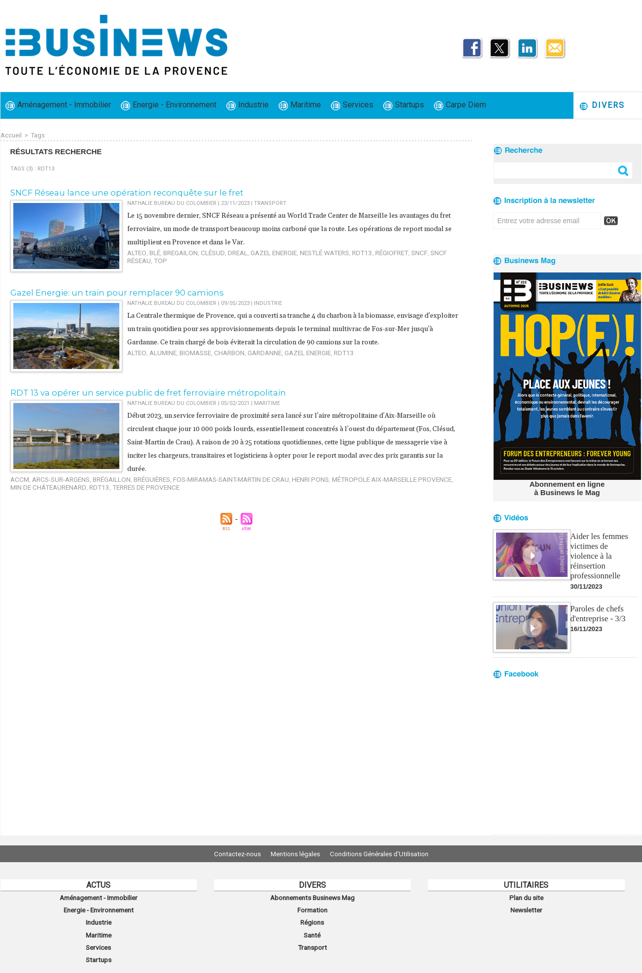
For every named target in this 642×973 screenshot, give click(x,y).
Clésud (201, 251)
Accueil (10, 135)
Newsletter (526, 907)
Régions (312, 918)
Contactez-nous (230, 854)
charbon (215, 364)
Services (352, 105)
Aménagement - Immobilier (58, 105)
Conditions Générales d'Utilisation (386, 854)
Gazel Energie (254, 251)
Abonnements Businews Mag (312, 896)
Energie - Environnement (168, 105)
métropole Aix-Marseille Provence (340, 476)
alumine (158, 364)
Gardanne (245, 364)
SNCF (379, 251)
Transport (312, 940)
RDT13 (330, 251)
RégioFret (356, 251)
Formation (312, 907)
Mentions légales (295, 854)
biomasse (186, 364)
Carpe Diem (460, 105)
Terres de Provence (59, 483)
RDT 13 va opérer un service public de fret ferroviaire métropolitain (135, 391)
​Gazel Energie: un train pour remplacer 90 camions (105, 291)
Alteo (135, 251)
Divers (602, 106)
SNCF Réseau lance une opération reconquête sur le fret (117, 192)
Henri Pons (270, 476)
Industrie (247, 105)
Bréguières (132, 476)
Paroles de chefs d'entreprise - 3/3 (597, 600)
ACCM (18, 476)
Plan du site (526, 896)
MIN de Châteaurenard (427, 476)
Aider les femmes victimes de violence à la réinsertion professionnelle (603, 549)
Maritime (300, 105)
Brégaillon (96, 476)
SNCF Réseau (407, 251)
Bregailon (173, 251)
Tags (37, 135)
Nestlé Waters (298, 251)
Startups (403, 105)
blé (150, 251)
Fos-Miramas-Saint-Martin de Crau (201, 476)
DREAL (222, 251)
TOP (433, 251)
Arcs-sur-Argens (53, 476)
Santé (312, 929)
